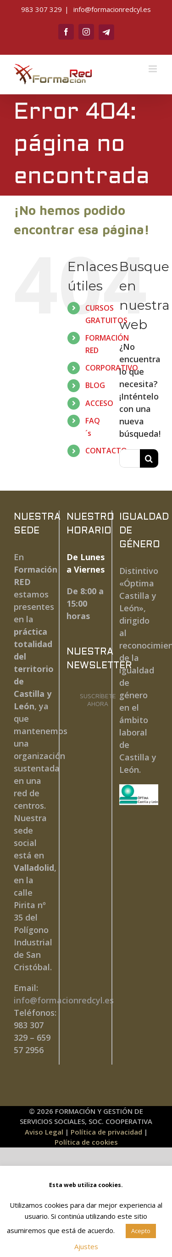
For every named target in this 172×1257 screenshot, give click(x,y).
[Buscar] (149, 458)
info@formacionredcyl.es (111, 9)
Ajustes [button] (86, 1246)
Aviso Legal (44, 1131)
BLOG (95, 385)
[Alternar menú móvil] (153, 69)
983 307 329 (41, 9)
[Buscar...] (129, 458)
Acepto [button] (140, 1231)
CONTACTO (106, 451)
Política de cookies (86, 1142)
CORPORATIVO (111, 368)
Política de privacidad (106, 1131)
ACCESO (99, 403)
